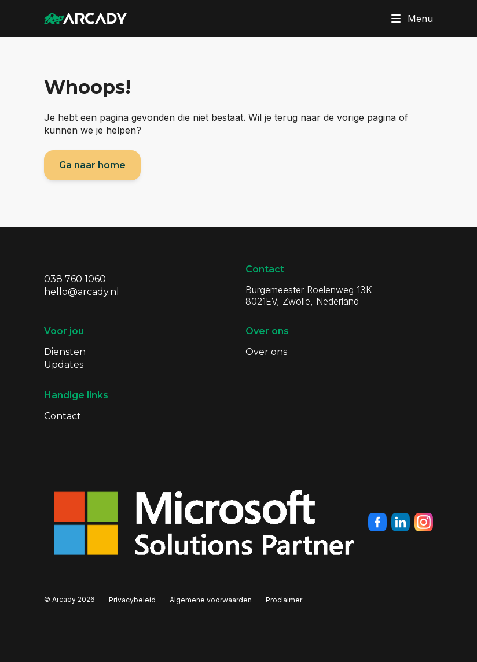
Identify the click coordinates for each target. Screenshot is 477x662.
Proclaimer (284, 600)
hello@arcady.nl (81, 291)
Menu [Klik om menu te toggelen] (410, 18)
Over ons (266, 351)
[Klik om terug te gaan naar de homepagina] (85, 18)
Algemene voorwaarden (211, 600)
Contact (62, 415)
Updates (63, 364)
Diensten (65, 351)
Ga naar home (92, 165)
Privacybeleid (132, 600)
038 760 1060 (75, 278)
